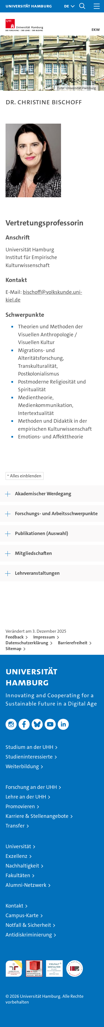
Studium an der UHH (29, 747)
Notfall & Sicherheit (28, 925)
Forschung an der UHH (31, 787)
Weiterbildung (22, 766)
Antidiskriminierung (29, 934)
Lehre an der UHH (26, 796)
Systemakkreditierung (74, 963)
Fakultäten (18, 875)
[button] (68, 6)
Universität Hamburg (29, 6)
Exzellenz (16, 856)
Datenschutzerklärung (27, 643)
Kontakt (14, 905)
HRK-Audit (51, 966)
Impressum (44, 637)
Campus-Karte (22, 915)
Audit (31, 963)
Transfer (15, 825)
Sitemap (13, 648)
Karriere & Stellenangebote (37, 816)
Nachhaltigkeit (22, 865)
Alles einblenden (25, 476)
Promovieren (20, 806)
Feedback (15, 637)
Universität (18, 846)
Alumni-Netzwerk (26, 885)
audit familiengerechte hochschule (14, 968)
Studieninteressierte (29, 756)
